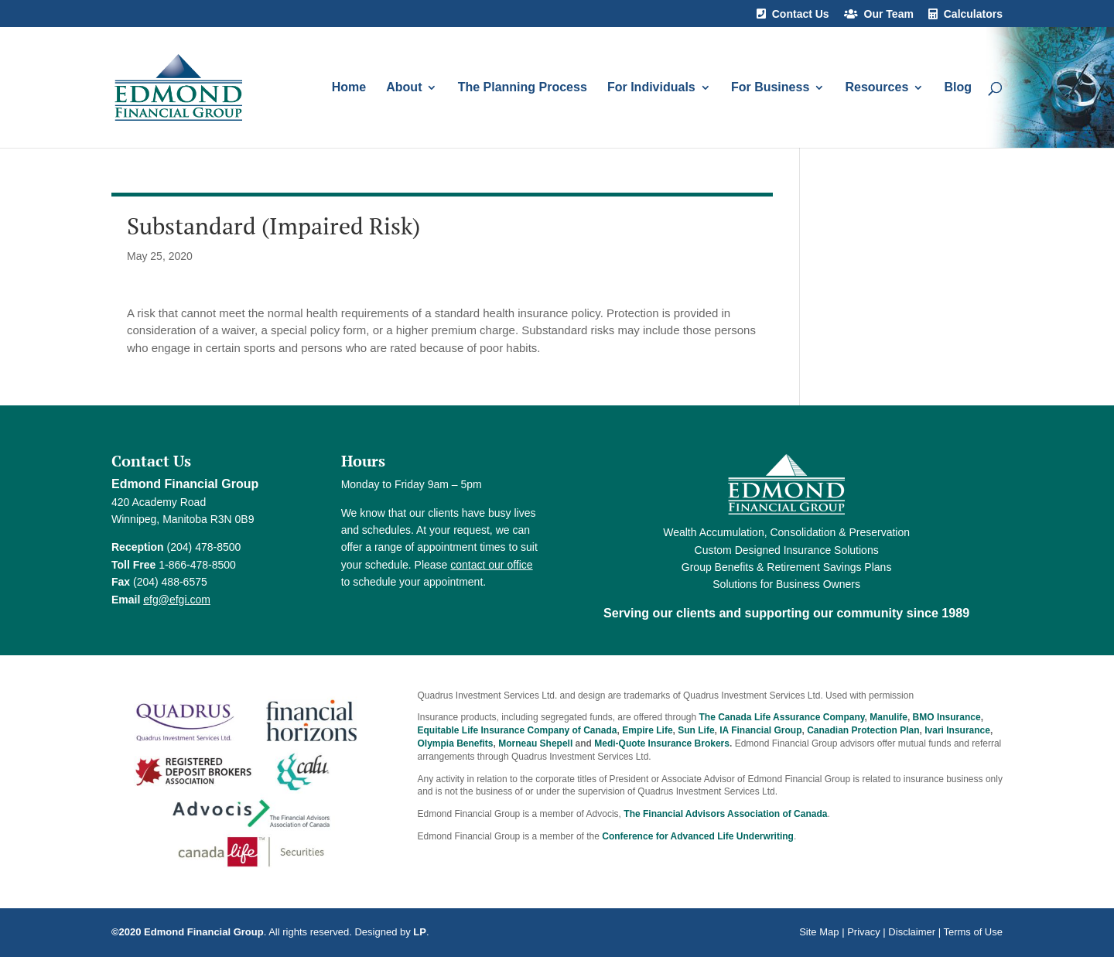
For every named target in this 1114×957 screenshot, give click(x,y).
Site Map (819, 932)
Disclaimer (911, 932)
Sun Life (696, 730)
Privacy (863, 932)
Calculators (973, 14)
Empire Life (647, 730)
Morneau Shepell (535, 743)
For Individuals (651, 88)
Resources (876, 88)
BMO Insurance (947, 717)
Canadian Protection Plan (863, 730)
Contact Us (800, 14)
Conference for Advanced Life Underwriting (698, 836)
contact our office (491, 565)
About (404, 88)
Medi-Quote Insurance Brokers (662, 743)
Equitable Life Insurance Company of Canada (517, 730)
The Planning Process (522, 88)
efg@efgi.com (176, 599)
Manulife (888, 717)
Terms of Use (973, 932)
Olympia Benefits (456, 743)
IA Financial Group (760, 730)
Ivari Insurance (957, 730)
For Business (770, 88)
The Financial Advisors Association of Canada (725, 813)
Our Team (889, 14)
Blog (958, 88)
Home (349, 88)
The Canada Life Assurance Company (782, 717)
